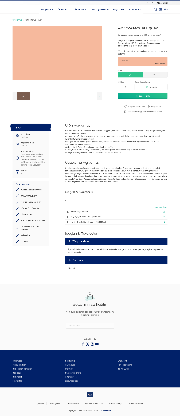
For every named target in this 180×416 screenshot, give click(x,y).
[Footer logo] (90, 394)
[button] (165, 9)
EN (152, 3)
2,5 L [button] (130, 74)
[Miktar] (125, 87)
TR (148, 3)
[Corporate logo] (162, 3)
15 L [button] (155, 74)
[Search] (155, 9)
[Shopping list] (160, 9)
